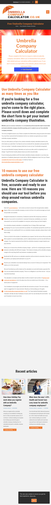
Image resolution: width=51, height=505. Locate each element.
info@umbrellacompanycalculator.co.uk (16, 291)
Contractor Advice (7, 408)
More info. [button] (33, 496)
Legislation (39, 408)
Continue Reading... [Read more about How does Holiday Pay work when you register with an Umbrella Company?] (9, 429)
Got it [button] (34, 500)
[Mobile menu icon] (47, 12)
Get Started (26, 69)
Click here (15, 2)
